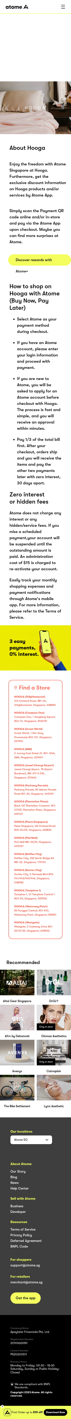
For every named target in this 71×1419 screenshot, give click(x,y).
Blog (13, 1177)
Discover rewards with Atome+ (34, 262)
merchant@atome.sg (26, 1282)
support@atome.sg (25, 1265)
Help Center (19, 1188)
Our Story (18, 1171)
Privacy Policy (21, 1235)
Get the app (25, 1298)
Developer (18, 1212)
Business (16, 1206)
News (14, 1183)
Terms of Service (22, 1229)
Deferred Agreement (26, 1241)
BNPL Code (19, 1246)
